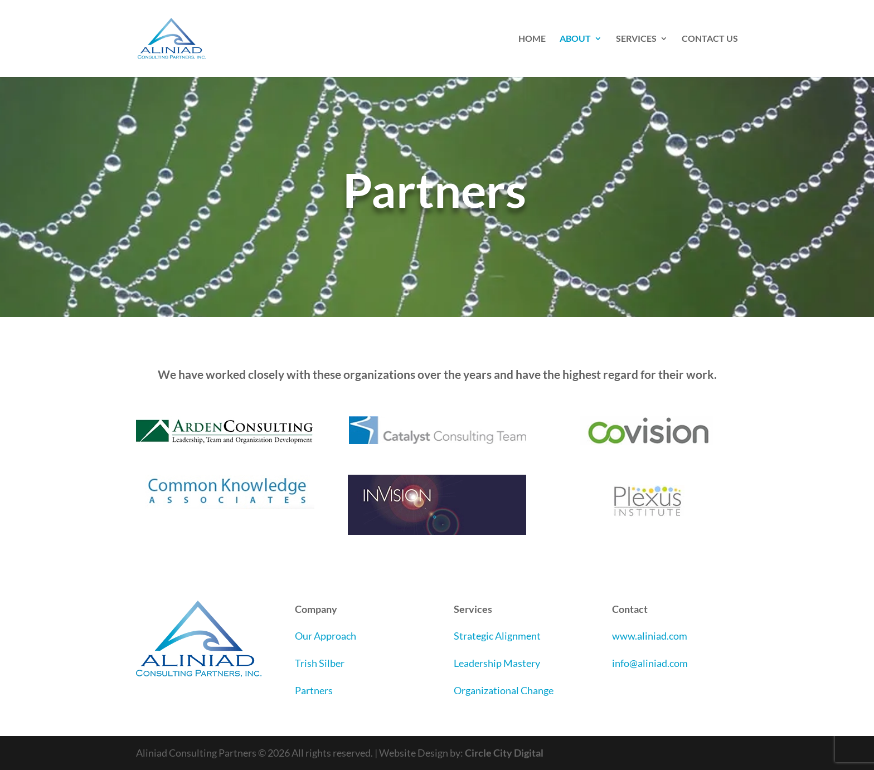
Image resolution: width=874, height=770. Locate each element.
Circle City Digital (504, 753)
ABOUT (575, 39)
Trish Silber (319, 663)
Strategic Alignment (497, 636)
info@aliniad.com (650, 663)
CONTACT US (710, 39)
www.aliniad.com (649, 636)
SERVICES (636, 39)
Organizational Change (503, 690)
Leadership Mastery (497, 663)
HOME (532, 39)
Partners (314, 690)
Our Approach (325, 636)
